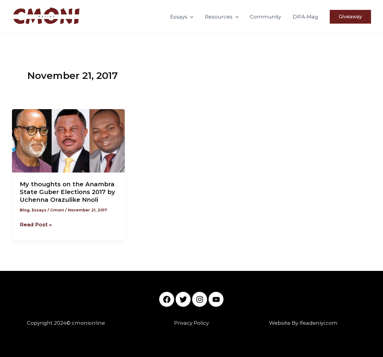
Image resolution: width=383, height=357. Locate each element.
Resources (225, 17)
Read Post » (36, 224)
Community (267, 17)
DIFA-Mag (306, 17)
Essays (186, 17)
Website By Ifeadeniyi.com (303, 323)
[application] (195, 17)
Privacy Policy (191, 323)
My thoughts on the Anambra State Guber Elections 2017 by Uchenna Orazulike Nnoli (67, 192)
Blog (25, 210)
